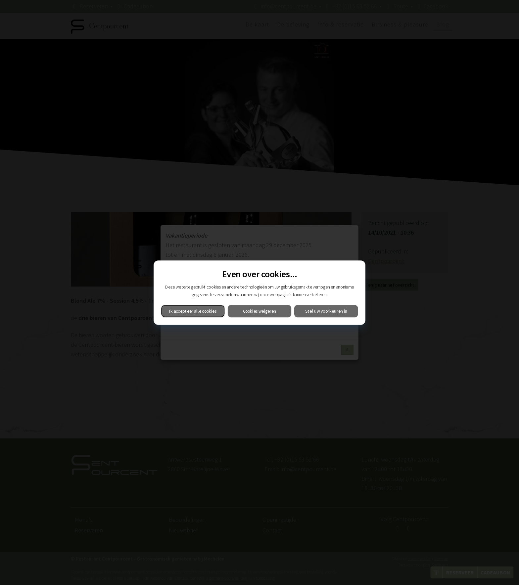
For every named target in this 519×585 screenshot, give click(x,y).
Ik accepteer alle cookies (192, 311)
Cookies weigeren (259, 311)
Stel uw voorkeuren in (326, 311)
